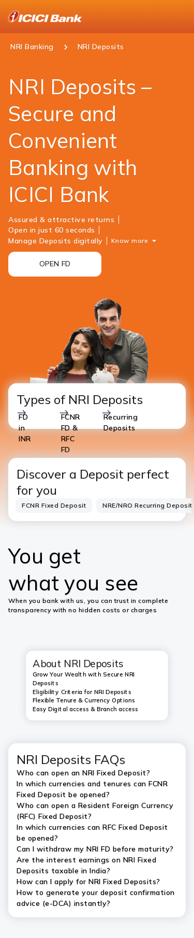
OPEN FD (55, 263)
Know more (129, 240)
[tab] (54, 506)
